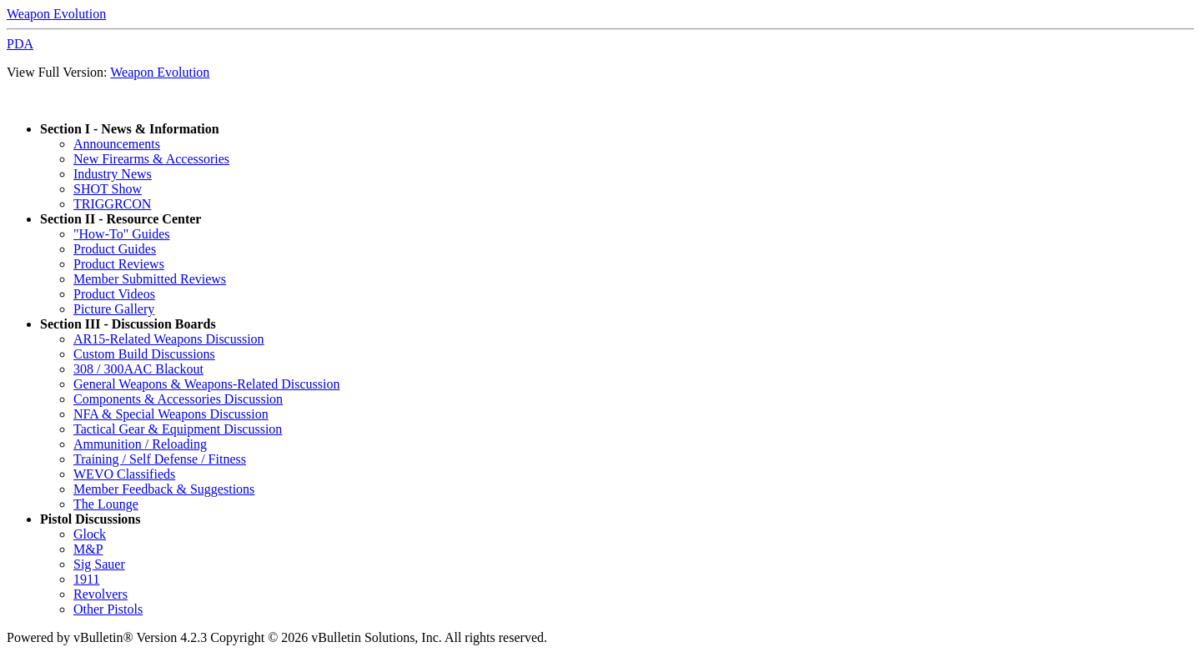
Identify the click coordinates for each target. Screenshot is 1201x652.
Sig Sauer (99, 564)
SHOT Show (107, 189)
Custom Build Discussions (144, 354)
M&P (88, 549)
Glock (89, 534)
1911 (86, 579)
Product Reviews (118, 264)
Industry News (112, 174)
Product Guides (114, 249)
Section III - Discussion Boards (128, 324)
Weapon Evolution (56, 14)
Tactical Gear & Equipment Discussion (177, 429)
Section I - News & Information (129, 129)
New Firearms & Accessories (151, 159)
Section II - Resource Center (120, 219)
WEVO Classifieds (124, 474)
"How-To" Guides (121, 234)
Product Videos (114, 294)
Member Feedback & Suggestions (163, 489)
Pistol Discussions (90, 519)
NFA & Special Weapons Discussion (171, 414)
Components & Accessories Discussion (178, 399)
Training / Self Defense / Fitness (159, 459)
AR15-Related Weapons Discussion (168, 339)
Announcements (116, 144)
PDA (20, 44)
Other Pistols (108, 609)
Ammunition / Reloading (140, 444)
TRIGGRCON (112, 204)
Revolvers (100, 594)
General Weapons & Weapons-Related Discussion (206, 384)
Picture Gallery (113, 309)
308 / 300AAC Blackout (138, 369)
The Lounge (105, 504)
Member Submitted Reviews (149, 279)
